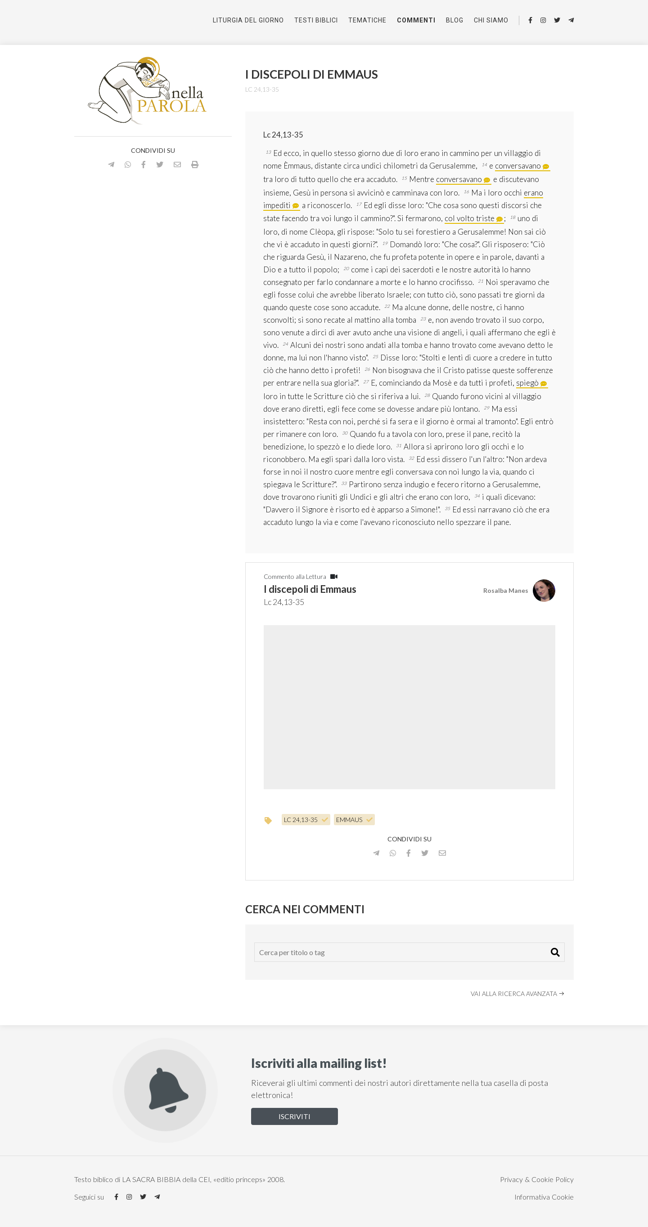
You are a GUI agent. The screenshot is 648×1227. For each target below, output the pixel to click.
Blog (455, 20)
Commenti (416, 20)
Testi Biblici (316, 20)
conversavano (518, 165)
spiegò (527, 382)
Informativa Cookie (544, 1196)
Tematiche (367, 20)
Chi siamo (491, 20)
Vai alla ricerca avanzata (518, 993)
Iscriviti (294, 1116)
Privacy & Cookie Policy (537, 1179)
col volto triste (470, 218)
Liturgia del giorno (248, 20)
